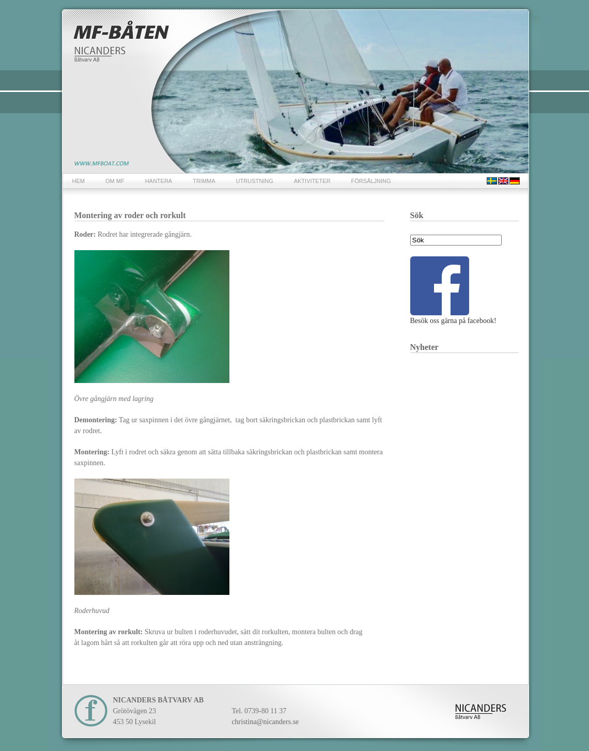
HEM (78, 181)
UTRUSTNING (254, 181)
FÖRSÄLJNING (371, 181)
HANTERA (159, 181)
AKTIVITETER (312, 181)
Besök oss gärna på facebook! (453, 290)
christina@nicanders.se (265, 722)
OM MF (115, 181)
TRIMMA (204, 181)
